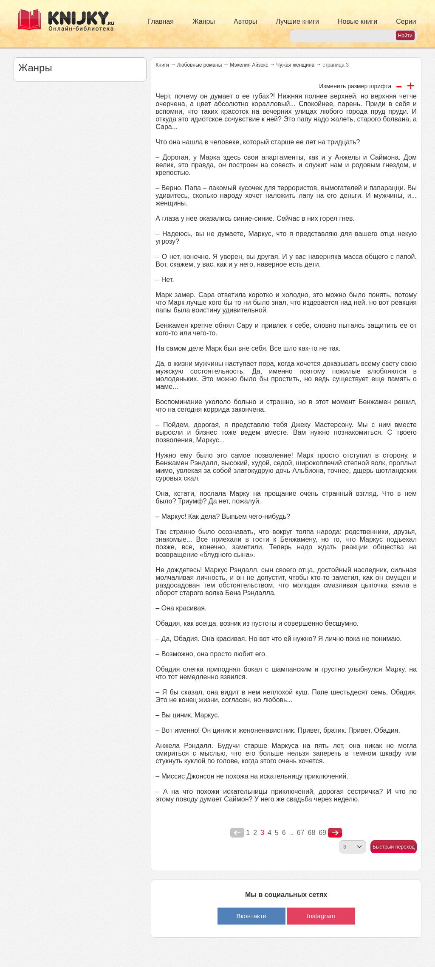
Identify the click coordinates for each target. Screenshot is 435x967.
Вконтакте (251, 915)
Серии (406, 21)
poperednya (237, 833)
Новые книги (357, 21)
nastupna (335, 833)
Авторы (245, 21)
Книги (162, 65)
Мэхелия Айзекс (249, 65)
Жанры (203, 21)
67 (301, 832)
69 (322, 832)
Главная (161, 21)
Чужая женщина (295, 65)
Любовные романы (199, 65)
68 (311, 832)
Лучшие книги (297, 21)
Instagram (321, 915)
